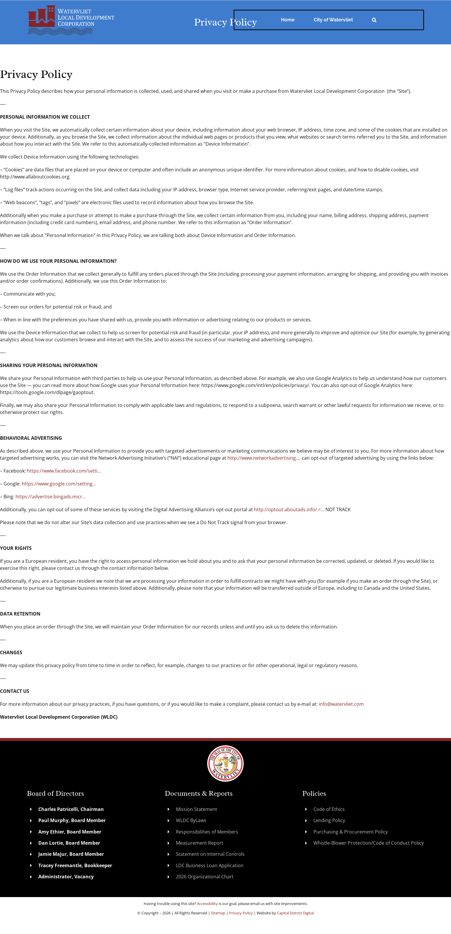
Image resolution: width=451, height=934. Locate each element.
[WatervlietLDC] (71, 7)
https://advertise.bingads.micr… (51, 496)
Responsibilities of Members (207, 832)
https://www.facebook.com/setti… (64, 471)
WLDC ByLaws (191, 820)
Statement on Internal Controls (210, 854)
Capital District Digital (295, 913)
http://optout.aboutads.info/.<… (289, 509)
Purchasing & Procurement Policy (350, 832)
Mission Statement (196, 809)
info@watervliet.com (341, 704)
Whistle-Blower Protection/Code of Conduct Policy (368, 843)
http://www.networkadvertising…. (264, 458)
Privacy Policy (241, 913)
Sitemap (218, 913)
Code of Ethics (329, 809)
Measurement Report (199, 843)
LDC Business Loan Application (209, 865)
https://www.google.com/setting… (59, 483)
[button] (374, 19)
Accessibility (207, 903)
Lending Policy (329, 820)
